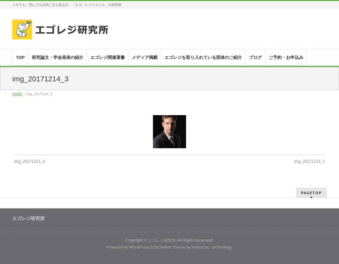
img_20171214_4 (29, 161)
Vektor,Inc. (201, 247)
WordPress (139, 247)
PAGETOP (311, 193)
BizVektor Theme (169, 247)
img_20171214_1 (309, 161)
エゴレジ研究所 (162, 240)
